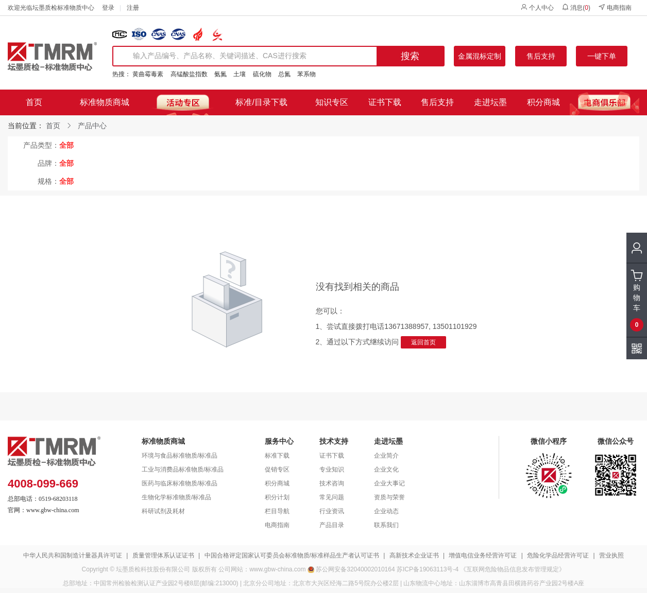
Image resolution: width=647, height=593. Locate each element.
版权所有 (204, 569)
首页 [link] (53, 125)
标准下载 (277, 455)
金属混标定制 (479, 56)
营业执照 (611, 555)
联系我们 (386, 525)
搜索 (410, 56)
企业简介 (386, 455)
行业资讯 (331, 511)
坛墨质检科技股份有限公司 (153, 569)
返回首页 (423, 342)
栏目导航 (277, 511)
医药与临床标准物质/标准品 (179, 483)
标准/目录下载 (261, 102)
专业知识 (331, 469)
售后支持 (540, 56)
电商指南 (615, 7)
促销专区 (277, 469)
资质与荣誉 (389, 497)
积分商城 (543, 102)
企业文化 (386, 469)
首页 (34, 102)
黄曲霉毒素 (147, 74)
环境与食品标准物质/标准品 (179, 455)
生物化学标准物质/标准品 (176, 497)
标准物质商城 (104, 102)
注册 (133, 7)
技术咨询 (331, 483)
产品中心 (92, 125)
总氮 (284, 74)
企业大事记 (389, 483)
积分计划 (277, 497)
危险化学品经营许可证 (558, 555)
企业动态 (386, 511)
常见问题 (331, 497)
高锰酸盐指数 (189, 74)
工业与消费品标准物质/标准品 (183, 469)
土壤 (239, 74)
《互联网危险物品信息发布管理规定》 (512, 569)
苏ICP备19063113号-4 (427, 569)
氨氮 (220, 74)
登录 (108, 7)
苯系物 (306, 74)
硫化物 (262, 74)
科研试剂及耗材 (163, 511)
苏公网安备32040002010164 (355, 569)
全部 (66, 145)
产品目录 (331, 525)
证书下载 (384, 102)
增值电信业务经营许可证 (483, 555)
